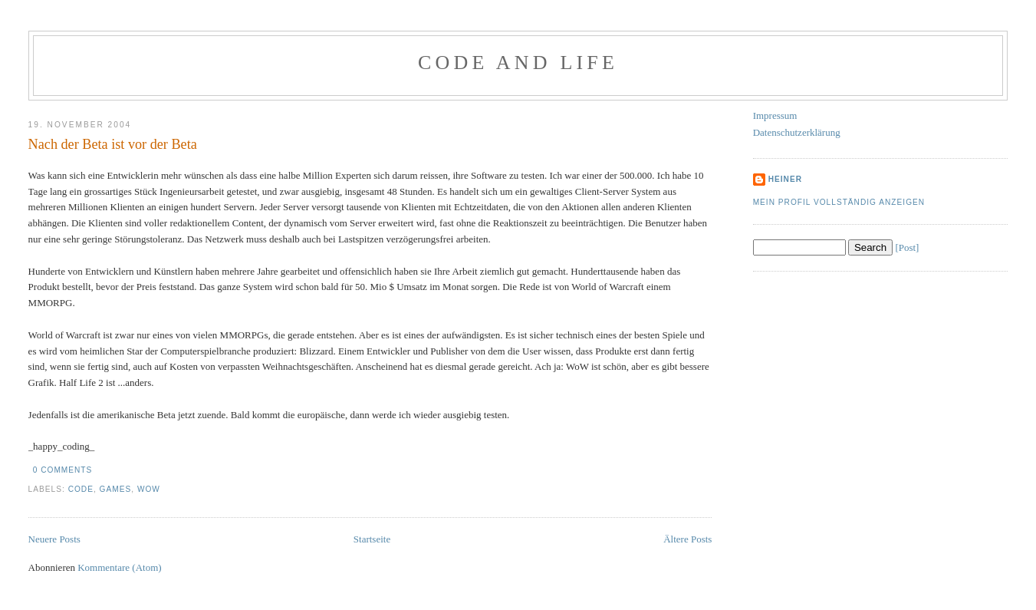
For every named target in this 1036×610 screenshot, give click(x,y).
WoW (148, 489)
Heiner (785, 179)
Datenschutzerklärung (796, 132)
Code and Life (518, 62)
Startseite (372, 539)
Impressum (775, 115)
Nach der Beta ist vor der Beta (112, 144)
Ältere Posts (687, 539)
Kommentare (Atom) (119, 567)
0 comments (63, 470)
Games (116, 489)
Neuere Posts (54, 539)
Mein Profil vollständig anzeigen (839, 202)
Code (81, 489)
